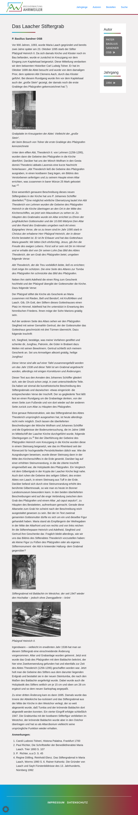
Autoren (97, 7)
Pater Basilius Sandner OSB (112, 46)
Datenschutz (77, 802)
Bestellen (111, 7)
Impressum (56, 802)
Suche (124, 7)
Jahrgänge (82, 7)
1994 (109, 82)
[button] (5, 809)
